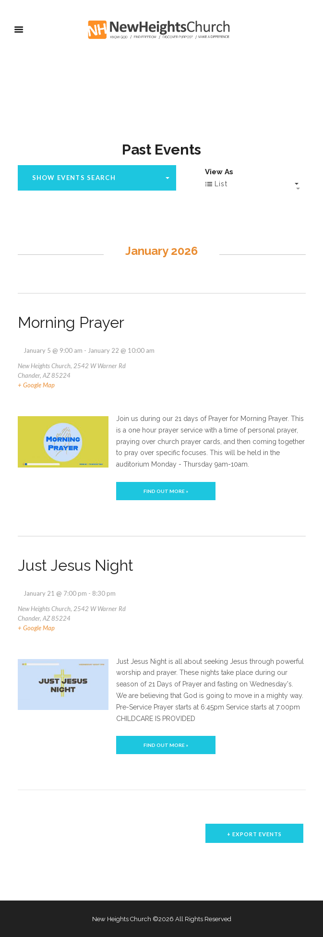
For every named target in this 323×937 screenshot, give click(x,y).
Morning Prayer (71, 322)
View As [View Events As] (219, 172)
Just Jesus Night (75, 565)
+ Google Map (36, 385)
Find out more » (166, 491)
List (216, 184)
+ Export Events (254, 834)
